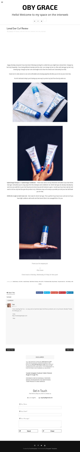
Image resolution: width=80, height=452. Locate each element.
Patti (13, 304)
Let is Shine (20, 281)
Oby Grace (40, 7)
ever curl (22, 31)
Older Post (69, 350)
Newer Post (10, 350)
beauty (17, 31)
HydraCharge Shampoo (13, 182)
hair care (38, 31)
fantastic (33, 31)
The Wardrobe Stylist (47, 281)
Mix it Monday (68, 281)
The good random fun (61, 281)
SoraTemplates (33, 448)
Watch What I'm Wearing (34, 281)
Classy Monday (54, 281)
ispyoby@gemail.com (47, 397)
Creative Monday (26, 281)
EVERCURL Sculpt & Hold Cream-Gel (17, 196)
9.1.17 (15, 306)
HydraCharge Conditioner (29, 182)
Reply (14, 318)
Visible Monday (15, 281)
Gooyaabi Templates (51, 448)
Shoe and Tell (41, 281)
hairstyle (43, 31)
